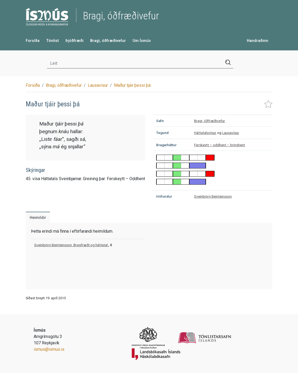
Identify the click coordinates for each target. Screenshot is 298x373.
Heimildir (38, 217)
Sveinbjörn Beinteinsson (213, 196)
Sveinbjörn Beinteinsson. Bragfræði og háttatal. (71, 245)
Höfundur (164, 196)
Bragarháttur (166, 145)
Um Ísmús (142, 40)
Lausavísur (98, 85)
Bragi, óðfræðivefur (108, 40)
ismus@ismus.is (49, 349)
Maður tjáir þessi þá (132, 85)
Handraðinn (257, 40)
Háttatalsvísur (205, 133)
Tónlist (52, 40)
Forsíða (33, 40)
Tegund (162, 133)
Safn (160, 121)
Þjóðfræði (74, 40)
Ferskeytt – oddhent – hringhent (219, 145)
